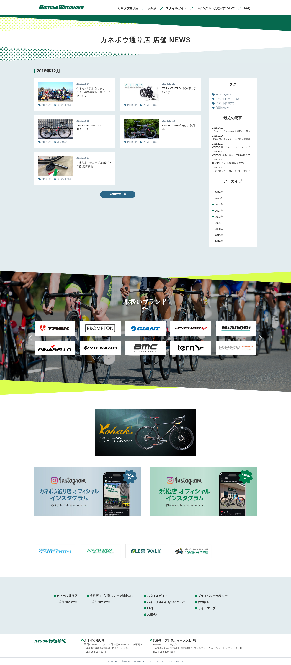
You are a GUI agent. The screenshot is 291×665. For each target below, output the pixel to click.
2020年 (219, 229)
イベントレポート (227, 98)
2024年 (219, 204)
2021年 (219, 222)
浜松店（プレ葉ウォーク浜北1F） (112, 595)
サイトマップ (207, 608)
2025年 (219, 198)
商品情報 (222, 107)
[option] (55, 340)
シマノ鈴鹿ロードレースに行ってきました (232, 171)
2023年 (219, 210)
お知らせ (153, 614)
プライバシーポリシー (213, 595)
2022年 (219, 216)
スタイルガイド (157, 595)
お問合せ (204, 602)
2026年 (219, 192)
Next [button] (257, 340)
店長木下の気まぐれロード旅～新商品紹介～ (232, 139)
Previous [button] (33, 340)
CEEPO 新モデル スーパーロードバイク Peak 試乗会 (232, 147)
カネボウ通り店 (67, 595)
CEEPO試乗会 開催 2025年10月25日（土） (232, 155)
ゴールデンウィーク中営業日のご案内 (231, 131)
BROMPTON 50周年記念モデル (230, 163)
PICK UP (223, 94)
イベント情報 (224, 103)
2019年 (219, 235)
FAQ (150, 608)
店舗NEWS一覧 (117, 194)
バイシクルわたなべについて (166, 602)
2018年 (219, 241)
